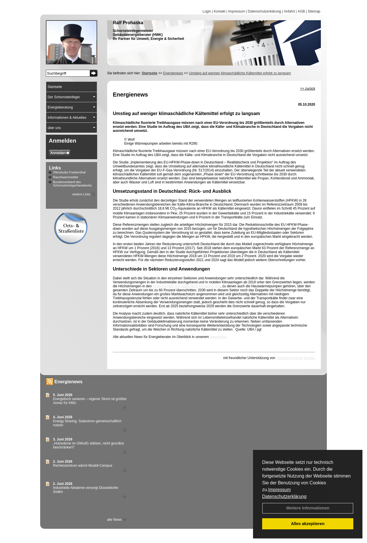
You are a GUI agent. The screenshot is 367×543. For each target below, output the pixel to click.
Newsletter (218, 337)
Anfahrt (289, 11)
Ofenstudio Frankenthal (69, 172)
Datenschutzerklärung (284, 496)
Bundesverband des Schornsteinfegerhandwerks (72, 183)
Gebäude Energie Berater (295, 358)
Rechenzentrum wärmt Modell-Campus (82, 466)
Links (55, 167)
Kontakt (219, 11)
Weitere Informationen (307, 508)
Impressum (279, 489)
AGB (301, 11)
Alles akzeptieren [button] (308, 523)
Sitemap (314, 11)
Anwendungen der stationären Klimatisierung (186, 286)
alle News (116, 520)
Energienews (68, 381)
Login (207, 11)
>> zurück (307, 89)
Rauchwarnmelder (65, 177)
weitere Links (83, 194)
